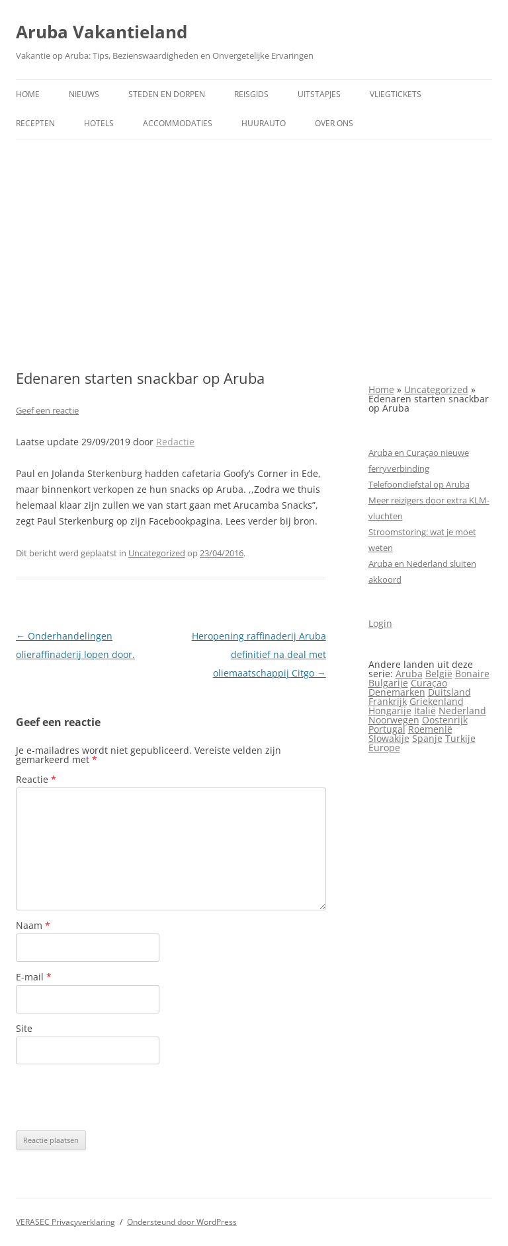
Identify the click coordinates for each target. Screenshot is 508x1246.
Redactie (175, 441)
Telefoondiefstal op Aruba (419, 484)
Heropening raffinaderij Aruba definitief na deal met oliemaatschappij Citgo (259, 654)
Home (28, 94)
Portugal (386, 729)
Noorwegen (393, 720)
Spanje (427, 738)
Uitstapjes (319, 94)
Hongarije (389, 710)
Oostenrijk (445, 720)
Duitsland (449, 692)
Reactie (36, 779)
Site (24, 1028)
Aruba (409, 673)
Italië (425, 710)
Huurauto (263, 123)
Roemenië (430, 729)
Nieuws (84, 94)
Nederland (462, 710)
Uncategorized (156, 553)
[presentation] (116, 1097)
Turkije (460, 738)
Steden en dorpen (166, 94)
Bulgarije (388, 683)
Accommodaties (177, 123)
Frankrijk (387, 701)
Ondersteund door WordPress (182, 1222)
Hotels (99, 123)
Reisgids (251, 94)
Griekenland (436, 701)
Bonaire (472, 673)
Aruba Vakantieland (101, 32)
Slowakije (388, 738)
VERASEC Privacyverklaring (65, 1222)
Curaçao (429, 683)
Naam (33, 925)
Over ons (334, 123)
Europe (384, 747)
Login (380, 623)
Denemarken (396, 692)
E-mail (34, 977)
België (438, 673)
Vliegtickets (395, 94)
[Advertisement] (254, 254)
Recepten (35, 123)
